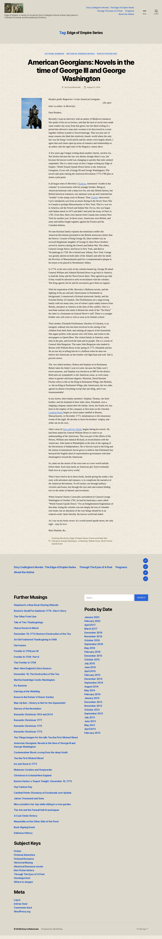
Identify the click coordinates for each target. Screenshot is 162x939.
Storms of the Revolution (28, 708)
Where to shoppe (23, 885)
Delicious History (23, 836)
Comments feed (23, 911)
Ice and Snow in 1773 (25, 767)
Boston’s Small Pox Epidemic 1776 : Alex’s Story (40, 611)
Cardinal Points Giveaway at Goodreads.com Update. (43, 796)
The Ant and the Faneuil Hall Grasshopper (37, 813)
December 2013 (93, 702)
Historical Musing (23, 866)
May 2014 (89, 690)
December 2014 (93, 679)
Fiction (17, 854)
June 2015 (90, 667)
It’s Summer (20, 685)
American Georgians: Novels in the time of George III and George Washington (81, 70)
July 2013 (89, 717)
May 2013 (89, 725)
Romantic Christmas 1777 (28, 720)
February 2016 (92, 652)
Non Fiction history (107, 54)
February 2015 (92, 675)
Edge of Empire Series (79, 538)
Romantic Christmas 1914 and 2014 (33, 714)
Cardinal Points (56, 412)
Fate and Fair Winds (72, 429)
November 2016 (93, 636)
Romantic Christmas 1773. (28, 731)
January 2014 (92, 698)
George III (56, 541)
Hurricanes (20, 645)
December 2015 (93, 655)
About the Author (126, 14)
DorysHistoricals (74, 88)
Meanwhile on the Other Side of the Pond (37, 825)
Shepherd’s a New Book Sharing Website (37, 605)
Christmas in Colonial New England (33, 779)
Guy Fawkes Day (23, 790)
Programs (129, 11)
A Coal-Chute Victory (26, 819)
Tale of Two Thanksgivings (29, 622)
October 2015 (92, 659)
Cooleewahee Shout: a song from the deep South (41, 756)
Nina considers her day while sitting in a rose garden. (43, 807)
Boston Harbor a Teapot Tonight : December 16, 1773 (43, 784)
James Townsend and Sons (29, 802)
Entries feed (21, 907)
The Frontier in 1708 (25, 662)
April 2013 (90, 729)
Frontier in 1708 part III (26, 651)
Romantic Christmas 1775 (28, 726)
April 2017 (90, 625)
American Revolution (60, 538)
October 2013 (92, 709)
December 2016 (93, 632)
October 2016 (92, 640)
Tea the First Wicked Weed (29, 761)
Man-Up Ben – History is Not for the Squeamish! (40, 703)
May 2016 (89, 648)
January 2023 (92, 617)
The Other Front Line (25, 616)
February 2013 (92, 733)
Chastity (95, 197)
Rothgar (82, 183)
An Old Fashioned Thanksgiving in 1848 (36, 639)
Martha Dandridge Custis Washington (35, 680)
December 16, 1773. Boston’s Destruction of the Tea (42, 634)
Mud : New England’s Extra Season (33, 668)
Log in (17, 903)
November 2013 (93, 706)
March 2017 (90, 628)
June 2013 (90, 721)
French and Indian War (98, 538)
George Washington (69, 541)
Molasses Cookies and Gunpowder (33, 773)
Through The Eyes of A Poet (110, 11)
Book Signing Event (24, 830)
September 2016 (93, 644)
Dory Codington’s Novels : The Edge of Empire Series (110, 8)
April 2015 (90, 671)
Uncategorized (22, 881)
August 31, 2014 (93, 88)
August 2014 (91, 686)
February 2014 (92, 694)
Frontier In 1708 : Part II (27, 657)
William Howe (94, 541)
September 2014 (93, 682)
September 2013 (93, 713)
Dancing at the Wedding (27, 691)
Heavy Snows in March (26, 628)
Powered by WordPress (52, 933)
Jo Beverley (83, 541)
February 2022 (92, 621)
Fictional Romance (54, 54)
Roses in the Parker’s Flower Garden (34, 697)
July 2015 (89, 663)
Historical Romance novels (80, 54)
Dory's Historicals (30, 933)
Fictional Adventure (25, 858)
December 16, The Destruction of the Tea (37, 674)
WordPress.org (22, 915)
